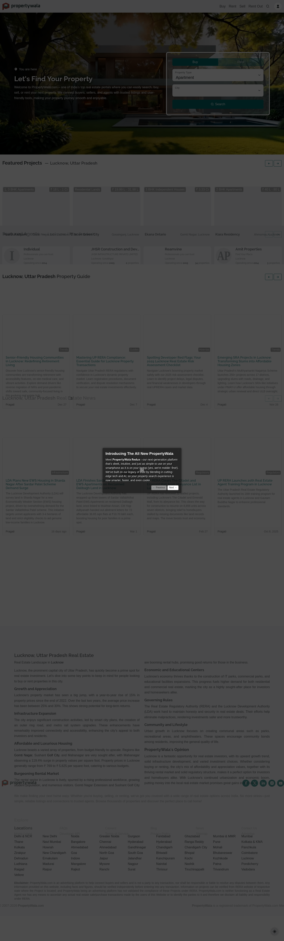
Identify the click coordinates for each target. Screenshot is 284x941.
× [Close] (178, 450)
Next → (173, 487)
